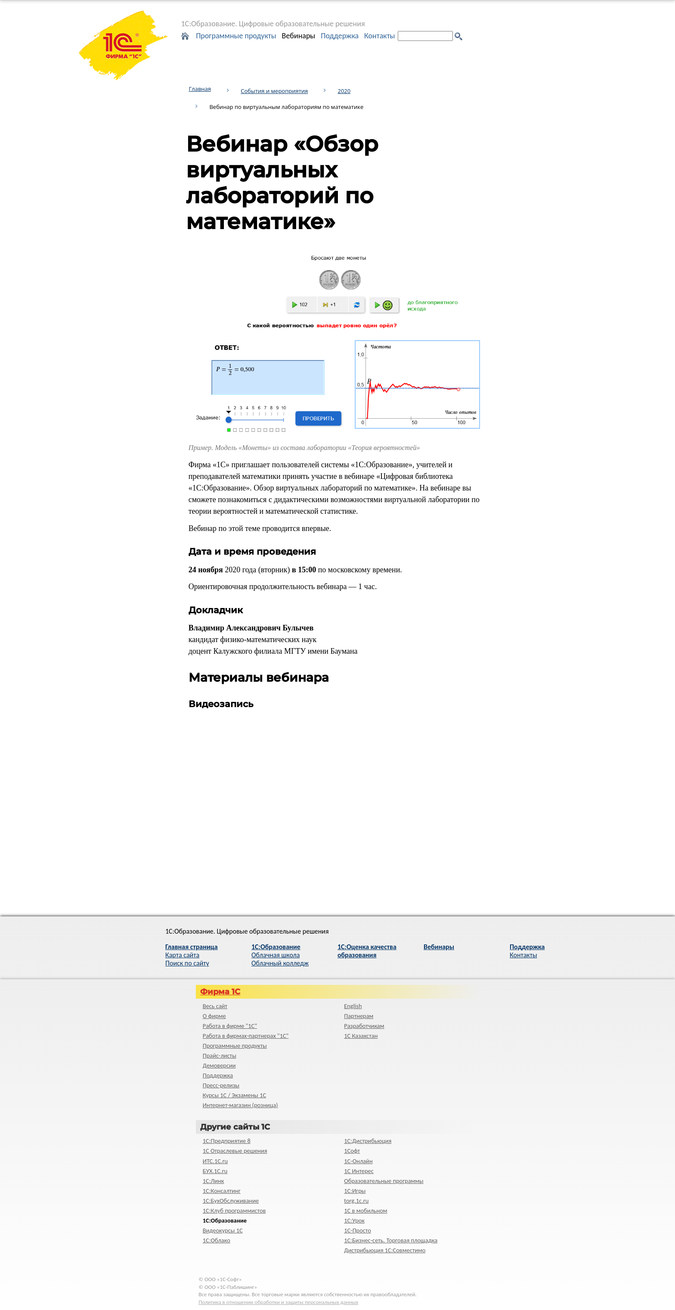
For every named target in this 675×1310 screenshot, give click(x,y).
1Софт (352, 1151)
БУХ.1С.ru (215, 1171)
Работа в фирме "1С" (230, 1026)
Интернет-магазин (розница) (240, 1105)
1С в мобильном (365, 1210)
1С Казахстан (361, 1036)
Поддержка (340, 35)
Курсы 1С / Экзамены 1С (234, 1095)
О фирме (214, 1016)
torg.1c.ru (356, 1200)
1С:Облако (216, 1240)
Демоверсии (219, 1065)
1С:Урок (354, 1220)
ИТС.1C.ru (215, 1161)
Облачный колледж (280, 963)
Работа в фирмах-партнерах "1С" (246, 1036)
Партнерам (358, 1016)
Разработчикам (364, 1026)
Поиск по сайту (187, 963)
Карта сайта (182, 955)
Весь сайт (215, 1006)
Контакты (379, 35)
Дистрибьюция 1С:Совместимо (384, 1250)
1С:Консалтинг (222, 1191)
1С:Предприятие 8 (227, 1141)
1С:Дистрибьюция (367, 1141)
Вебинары (299, 35)
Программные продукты (236, 35)
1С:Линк (213, 1181)
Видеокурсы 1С (223, 1230)
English (353, 1006)
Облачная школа (275, 955)
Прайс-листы (219, 1055)
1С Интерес (359, 1171)
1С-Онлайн (358, 1161)
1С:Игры (354, 1191)
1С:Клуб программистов (234, 1210)
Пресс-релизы (221, 1085)
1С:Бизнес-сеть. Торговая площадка (390, 1240)
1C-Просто (357, 1230)
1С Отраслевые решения (235, 1151)
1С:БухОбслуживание (231, 1200)
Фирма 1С (220, 991)
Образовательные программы (383, 1181)
